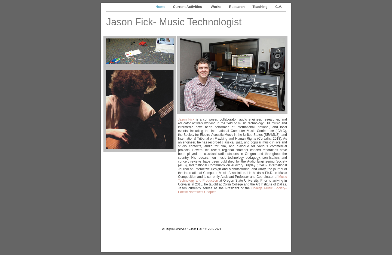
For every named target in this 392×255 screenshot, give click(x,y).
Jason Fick (186, 119)
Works (216, 7)
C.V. (278, 7)
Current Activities (188, 7)
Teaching (261, 7)
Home (160, 7)
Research (237, 7)
